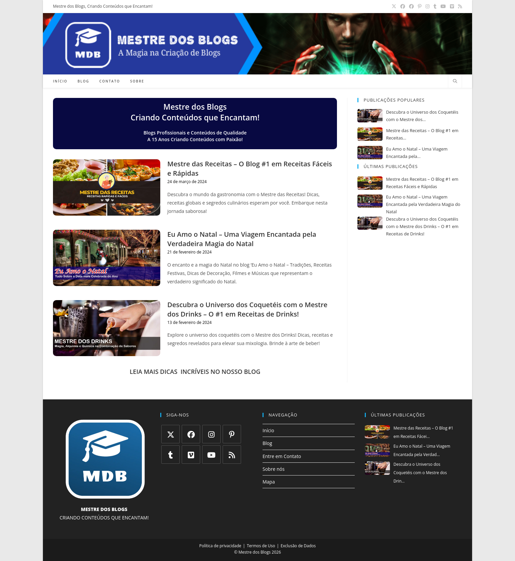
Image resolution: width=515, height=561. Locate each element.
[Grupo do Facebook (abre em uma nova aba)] (411, 6)
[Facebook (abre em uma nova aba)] (402, 6)
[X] (170, 434)
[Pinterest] (232, 434)
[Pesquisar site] (455, 81)
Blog (267, 443)
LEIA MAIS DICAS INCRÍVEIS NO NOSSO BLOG (195, 372)
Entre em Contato (282, 456)
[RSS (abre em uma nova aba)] (459, 6)
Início (268, 430)
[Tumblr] (170, 454)
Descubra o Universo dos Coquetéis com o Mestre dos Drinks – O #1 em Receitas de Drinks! (247, 309)
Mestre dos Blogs (254, 552)
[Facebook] (191, 434)
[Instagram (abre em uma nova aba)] (427, 6)
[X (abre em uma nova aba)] (394, 6)
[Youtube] (211, 454)
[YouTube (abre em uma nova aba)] (443, 6)
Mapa (269, 482)
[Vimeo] (191, 454)
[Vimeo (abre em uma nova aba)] (452, 6)
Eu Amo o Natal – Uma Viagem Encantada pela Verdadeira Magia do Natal (241, 239)
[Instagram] (211, 434)
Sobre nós (274, 469)
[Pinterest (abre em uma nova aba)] (419, 6)
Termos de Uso (261, 546)
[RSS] (232, 454)
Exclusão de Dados (298, 546)
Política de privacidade (220, 546)
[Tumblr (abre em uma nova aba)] (435, 6)
